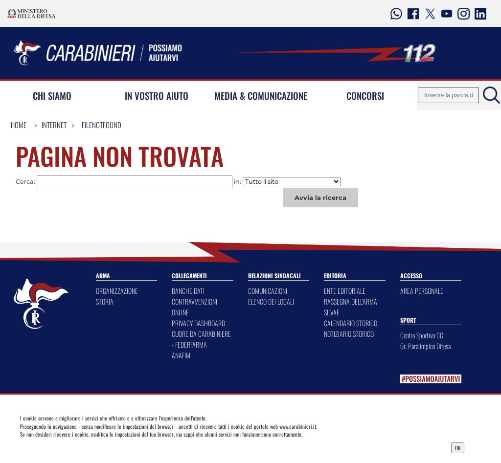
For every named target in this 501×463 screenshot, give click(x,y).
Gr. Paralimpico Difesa (425, 346)
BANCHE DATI (188, 291)
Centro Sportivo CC (421, 335)
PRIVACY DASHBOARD (198, 323)
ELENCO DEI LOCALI (271, 301)
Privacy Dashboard (75, 446)
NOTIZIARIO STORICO (349, 334)
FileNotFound (101, 124)
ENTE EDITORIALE (344, 291)
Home (18, 124)
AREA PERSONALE (421, 291)
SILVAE (332, 312)
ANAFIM (181, 355)
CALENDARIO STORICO (350, 323)
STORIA (105, 301)
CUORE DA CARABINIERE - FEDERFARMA (201, 339)
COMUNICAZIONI (267, 291)
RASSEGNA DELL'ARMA (350, 301)
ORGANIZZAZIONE (117, 291)
